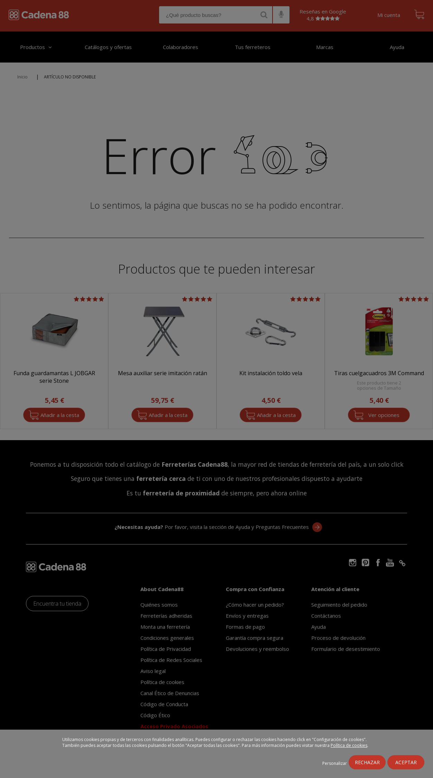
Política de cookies (349, 745)
